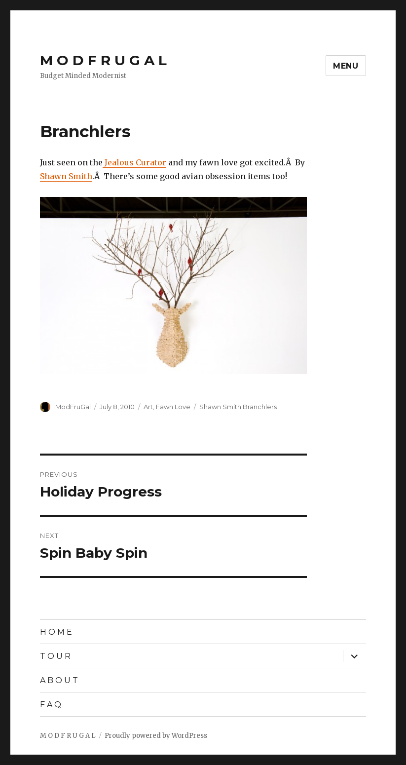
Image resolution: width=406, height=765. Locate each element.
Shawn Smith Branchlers (238, 407)
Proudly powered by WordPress (156, 735)
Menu (346, 66)
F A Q (50, 704)
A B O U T (59, 680)
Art (148, 407)
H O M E (56, 632)
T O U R (55, 656)
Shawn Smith (66, 176)
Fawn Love (173, 407)
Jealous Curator (134, 162)
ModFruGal (73, 407)
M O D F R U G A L (103, 60)
